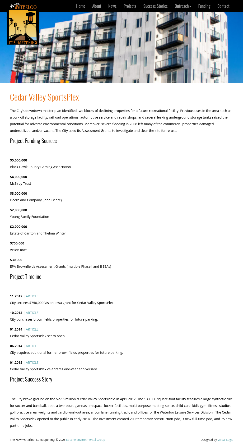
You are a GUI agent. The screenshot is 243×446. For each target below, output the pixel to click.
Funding (204, 6)
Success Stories (155, 6)
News (112, 6)
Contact (223, 6)
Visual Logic (225, 440)
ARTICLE (32, 296)
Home (80, 6)
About (96, 6)
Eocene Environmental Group (85, 440)
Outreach (183, 6)
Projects (130, 6)
